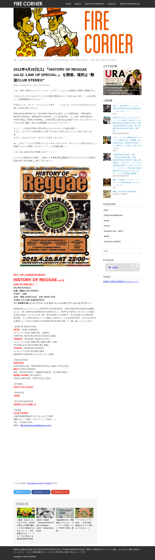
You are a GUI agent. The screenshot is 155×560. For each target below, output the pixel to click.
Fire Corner (113, 267)
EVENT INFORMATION (94, 4)
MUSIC (107, 221)
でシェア (22, 492)
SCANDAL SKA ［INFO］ (114, 231)
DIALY (106, 210)
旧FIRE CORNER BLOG (130, 4)
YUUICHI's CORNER (112, 242)
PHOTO (107, 226)
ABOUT (78, 4)
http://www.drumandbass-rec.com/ (35, 425)
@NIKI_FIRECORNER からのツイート (121, 282)
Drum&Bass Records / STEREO (39, 483)
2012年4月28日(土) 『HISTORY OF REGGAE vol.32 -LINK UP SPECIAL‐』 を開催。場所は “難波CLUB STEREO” (77, 60)
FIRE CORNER (28, 4)
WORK (106, 236)
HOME (68, 4)
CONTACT (112, 4)
